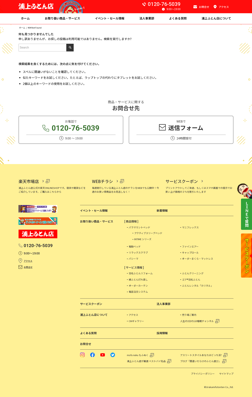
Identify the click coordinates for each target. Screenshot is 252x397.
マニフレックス (190, 227)
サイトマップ (226, 373)
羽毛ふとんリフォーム (141, 273)
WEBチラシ (102, 181)
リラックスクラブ (138, 252)
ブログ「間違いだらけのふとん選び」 (200, 361)
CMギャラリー (136, 321)
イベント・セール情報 (94, 210)
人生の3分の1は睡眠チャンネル (197, 321)
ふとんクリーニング (193, 273)
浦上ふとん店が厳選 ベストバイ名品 (146, 361)
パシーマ (133, 258)
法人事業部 (163, 304)
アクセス (28, 260)
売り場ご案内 (189, 315)
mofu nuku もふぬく (137, 355)
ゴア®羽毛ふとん (191, 279)
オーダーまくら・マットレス (197, 258)
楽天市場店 (29, 181)
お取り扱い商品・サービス (96, 221)
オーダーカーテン (138, 285)
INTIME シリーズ (142, 239)
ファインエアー (190, 246)
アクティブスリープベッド (148, 233)
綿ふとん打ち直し (138, 279)
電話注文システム (138, 291)
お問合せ (28, 267)
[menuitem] (25, 18)
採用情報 (162, 333)
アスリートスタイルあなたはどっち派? (201, 355)
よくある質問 (88, 333)
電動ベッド (135, 246)
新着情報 (162, 210)
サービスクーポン (181, 181)
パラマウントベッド (139, 227)
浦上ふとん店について (94, 315)
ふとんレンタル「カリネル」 (197, 285)
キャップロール (190, 252)
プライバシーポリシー (203, 373)
